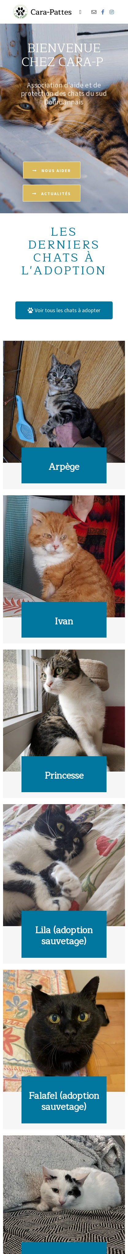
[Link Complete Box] (64, 415)
